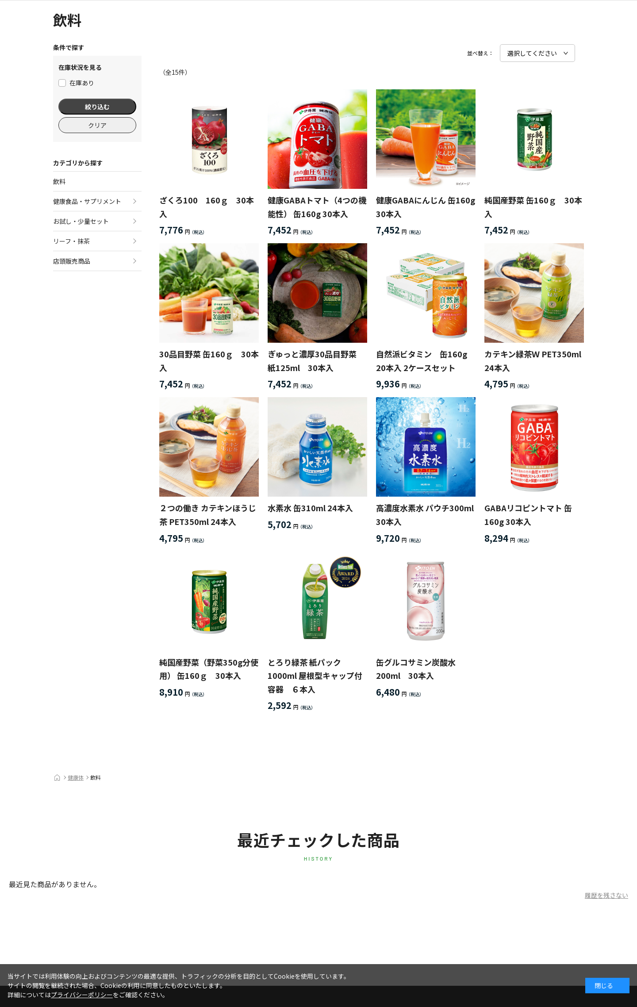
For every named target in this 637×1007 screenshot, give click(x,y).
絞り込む (97, 106)
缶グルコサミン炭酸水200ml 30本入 (416, 669)
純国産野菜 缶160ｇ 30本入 (533, 206)
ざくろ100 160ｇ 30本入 (206, 206)
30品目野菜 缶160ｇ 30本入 (209, 360)
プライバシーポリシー (82, 994)
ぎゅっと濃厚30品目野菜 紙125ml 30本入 (316, 360)
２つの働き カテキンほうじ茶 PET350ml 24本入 (207, 514)
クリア (97, 125)
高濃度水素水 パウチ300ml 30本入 (425, 514)
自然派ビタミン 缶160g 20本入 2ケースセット (421, 360)
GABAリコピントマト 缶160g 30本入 (528, 514)
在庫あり (76, 82)
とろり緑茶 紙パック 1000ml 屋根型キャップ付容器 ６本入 (315, 675)
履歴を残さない (606, 895)
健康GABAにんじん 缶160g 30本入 (425, 206)
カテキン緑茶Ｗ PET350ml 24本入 (532, 360)
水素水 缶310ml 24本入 (310, 507)
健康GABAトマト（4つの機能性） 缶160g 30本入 (317, 206)
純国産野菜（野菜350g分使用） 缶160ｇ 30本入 (208, 669)
